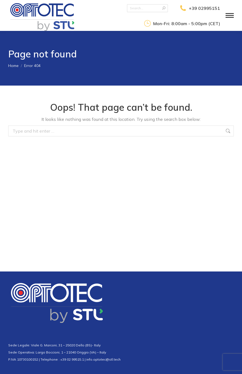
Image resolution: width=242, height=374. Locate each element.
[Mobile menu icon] (230, 15)
